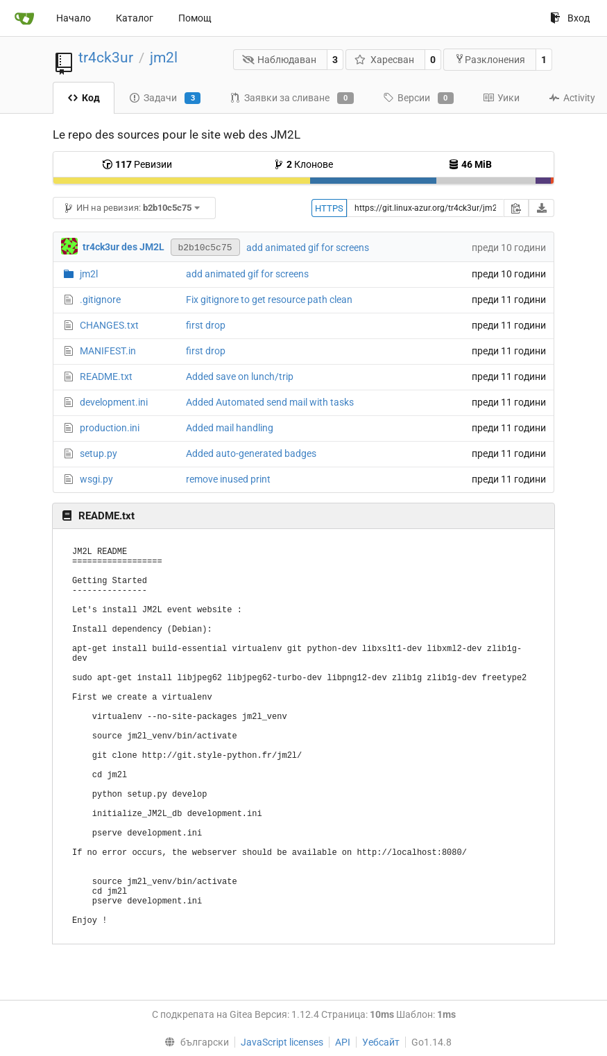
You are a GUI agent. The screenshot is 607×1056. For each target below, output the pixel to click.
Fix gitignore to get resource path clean (269, 299)
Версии (418, 98)
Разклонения (489, 59)
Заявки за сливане (291, 98)
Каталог (134, 18)
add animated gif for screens (307, 247)
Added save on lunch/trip (239, 376)
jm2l (164, 57)
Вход (569, 18)
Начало (73, 18)
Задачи (164, 98)
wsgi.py (96, 479)
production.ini (109, 427)
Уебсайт (381, 1042)
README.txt (106, 376)
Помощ (195, 18)
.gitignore (100, 299)
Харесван (384, 59)
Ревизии (137, 164)
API (342, 1042)
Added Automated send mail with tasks (270, 402)
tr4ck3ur (105, 57)
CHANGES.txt (109, 325)
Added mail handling (229, 427)
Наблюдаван (279, 59)
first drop (205, 325)
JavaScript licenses (282, 1042)
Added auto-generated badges (251, 453)
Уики (501, 97)
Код (83, 97)
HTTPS (329, 208)
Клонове (303, 164)
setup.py (98, 453)
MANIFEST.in (108, 350)
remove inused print (228, 479)
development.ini (114, 402)
